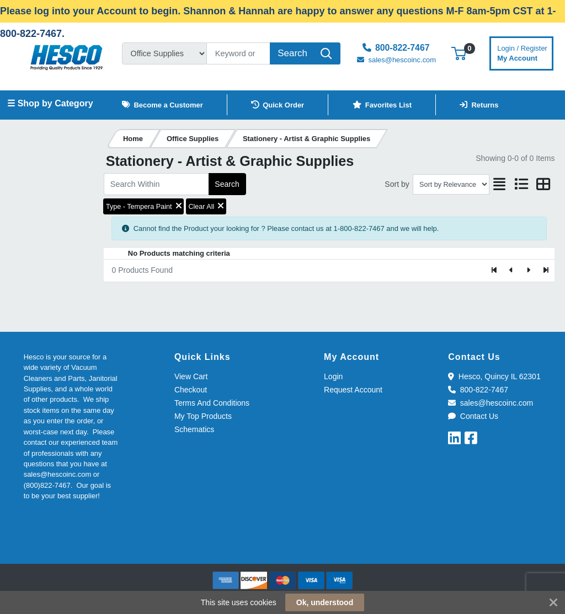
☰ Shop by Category (50, 103)
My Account (522, 52)
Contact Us (473, 416)
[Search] (238, 53)
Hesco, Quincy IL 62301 (494, 376)
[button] (458, 53)
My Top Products (203, 416)
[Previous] (511, 271)
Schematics (194, 429)
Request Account (353, 389)
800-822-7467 (478, 389)
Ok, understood (324, 602)
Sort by (397, 184)
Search (227, 184)
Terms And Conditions (211, 402)
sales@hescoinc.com (490, 402)
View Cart (190, 376)
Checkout (190, 389)
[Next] (528, 271)
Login (333, 376)
